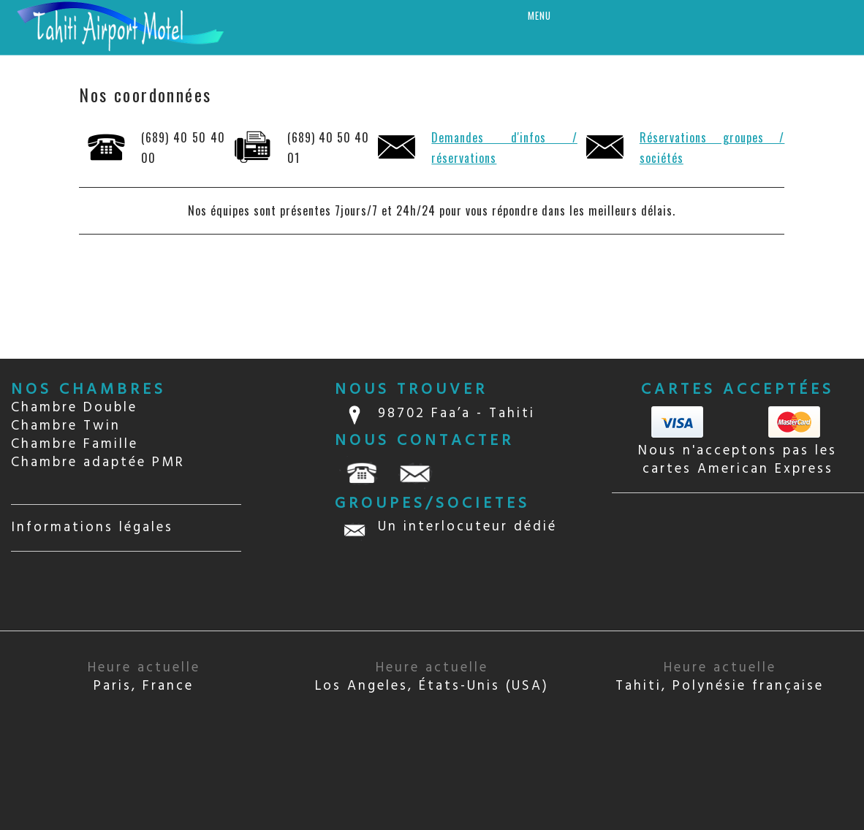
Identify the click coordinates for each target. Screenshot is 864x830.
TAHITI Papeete (738, 562)
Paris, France (144, 677)
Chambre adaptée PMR (98, 462)
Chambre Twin (66, 426)
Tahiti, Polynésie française (719, 677)
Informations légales (92, 527)
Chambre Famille (74, 444)
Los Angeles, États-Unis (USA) (432, 677)
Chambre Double (74, 408)
